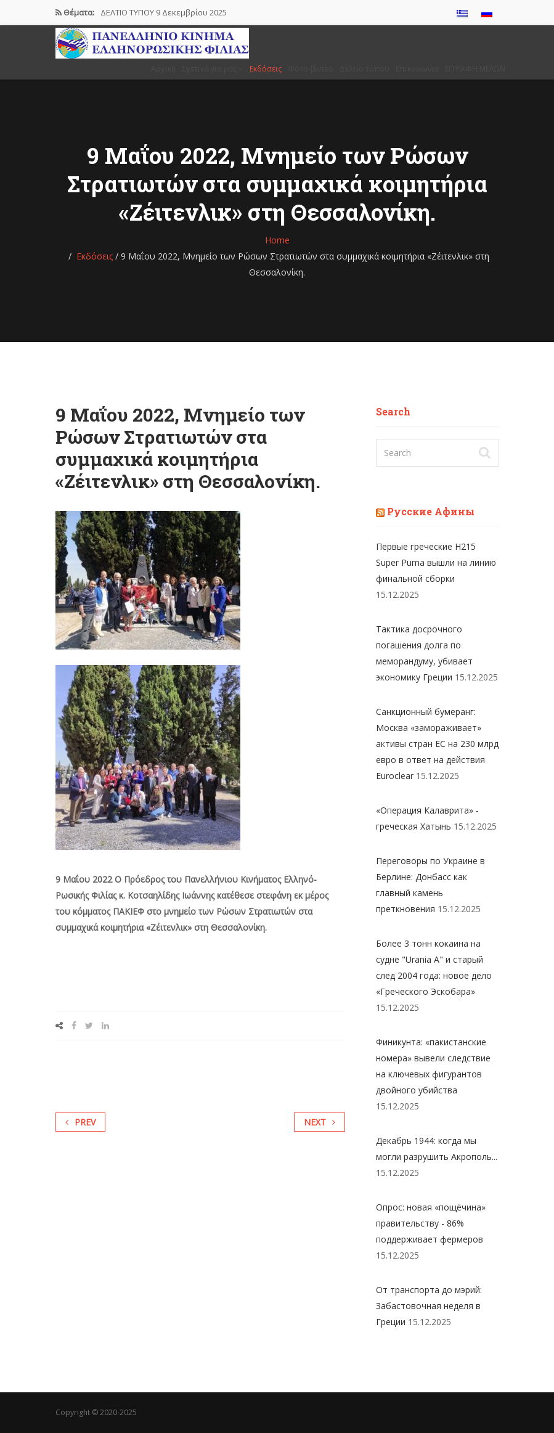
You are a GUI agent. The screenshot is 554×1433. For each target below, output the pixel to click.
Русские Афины (431, 511)
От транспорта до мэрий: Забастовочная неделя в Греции (429, 1306)
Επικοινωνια (417, 68)
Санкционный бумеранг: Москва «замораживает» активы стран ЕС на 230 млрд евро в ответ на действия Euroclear (437, 744)
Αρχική (163, 68)
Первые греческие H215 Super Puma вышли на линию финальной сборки (436, 562)
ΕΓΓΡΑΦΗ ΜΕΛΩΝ (475, 68)
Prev (80, 1122)
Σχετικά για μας (212, 68)
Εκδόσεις (266, 68)
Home (277, 240)
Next (319, 1122)
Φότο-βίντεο (310, 68)
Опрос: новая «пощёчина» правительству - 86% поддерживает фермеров (431, 1223)
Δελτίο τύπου (364, 68)
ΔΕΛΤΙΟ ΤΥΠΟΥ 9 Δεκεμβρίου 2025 (163, 12)
